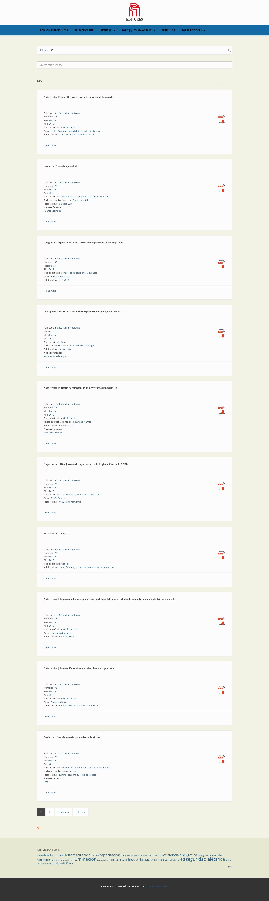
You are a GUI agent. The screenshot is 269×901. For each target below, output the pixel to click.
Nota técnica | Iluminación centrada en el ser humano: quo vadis (79, 668)
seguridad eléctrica (205, 859)
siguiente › (63, 811)
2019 (51, 123)
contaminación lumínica (81, 134)
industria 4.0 (120, 859)
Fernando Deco (59, 702)
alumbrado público (50, 855)
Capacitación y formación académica (80, 494)
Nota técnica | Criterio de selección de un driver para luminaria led (80, 387)
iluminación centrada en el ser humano (79, 705)
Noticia (64, 563)
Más (230, 867)
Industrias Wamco (82, 421)
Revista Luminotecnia (69, 113)
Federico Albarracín (61, 632)
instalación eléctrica (168, 859)
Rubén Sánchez (59, 498)
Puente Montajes (81, 200)
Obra (63, 342)
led (182, 859)
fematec (70, 567)
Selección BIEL (84, 30)
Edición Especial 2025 (54, 30)
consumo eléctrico (143, 855)
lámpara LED (65, 203)
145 (55, 116)
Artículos (168, 30)
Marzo (52, 120)
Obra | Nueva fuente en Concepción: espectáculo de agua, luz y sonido (82, 311)
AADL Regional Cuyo (104, 567)
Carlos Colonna (59, 131)
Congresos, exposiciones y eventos (79, 272)
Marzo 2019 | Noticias (56, 533)
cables (95, 855)
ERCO (75, 771)
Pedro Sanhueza (91, 131)
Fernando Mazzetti (60, 276)
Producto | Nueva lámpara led (60, 166)
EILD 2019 (64, 280)
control (158, 855)
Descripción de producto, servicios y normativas (86, 196)
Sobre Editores (192, 30)
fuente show (65, 349)
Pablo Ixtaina (74, 131)
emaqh (79, 567)
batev (62, 567)
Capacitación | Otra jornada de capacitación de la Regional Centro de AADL (86, 464)
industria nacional (143, 859)
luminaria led (65, 425)
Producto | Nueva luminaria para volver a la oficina (72, 737)
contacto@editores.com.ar (157, 886)
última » (81, 811)
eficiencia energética (180, 854)
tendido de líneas (62, 863)
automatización (78, 854)
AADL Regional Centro (70, 501)
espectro (63, 134)
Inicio (43, 50)
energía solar (204, 855)
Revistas (105, 30)
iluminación (85, 859)
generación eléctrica (61, 859)
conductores (127, 855)
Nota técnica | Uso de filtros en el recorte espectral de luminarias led (81, 97)
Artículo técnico (69, 127)
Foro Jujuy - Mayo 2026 (136, 30)
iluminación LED (67, 636)
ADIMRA (88, 567)
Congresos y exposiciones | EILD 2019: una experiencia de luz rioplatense (84, 242)
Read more (50, 145)
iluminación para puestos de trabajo (77, 774)
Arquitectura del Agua (84, 345)
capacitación (110, 854)
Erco (46, 781)
